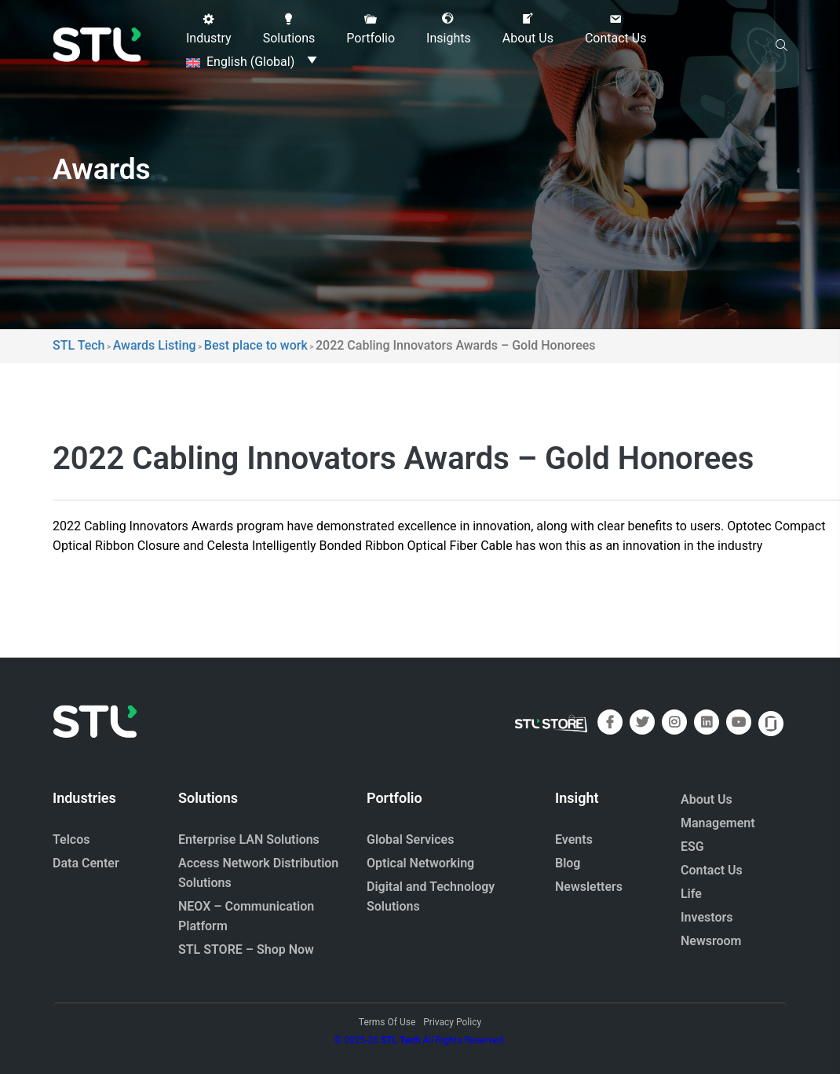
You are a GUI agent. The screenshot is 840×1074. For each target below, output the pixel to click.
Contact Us (712, 870)
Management (718, 823)
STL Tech (400, 1040)
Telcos (71, 839)
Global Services (410, 839)
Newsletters (589, 886)
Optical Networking (420, 863)
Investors (707, 917)
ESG (692, 846)
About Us (706, 799)
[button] (209, 29)
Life (691, 893)
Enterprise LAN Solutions (249, 839)
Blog (567, 863)
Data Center (86, 863)
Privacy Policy (452, 1022)
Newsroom (711, 940)
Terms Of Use (387, 1022)
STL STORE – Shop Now (246, 949)
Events (574, 839)
